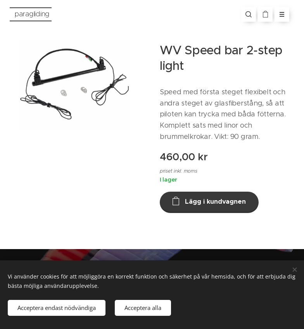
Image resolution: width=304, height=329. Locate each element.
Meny (279, 14)
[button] (248, 14)
